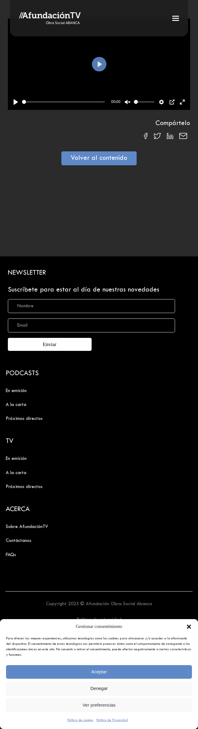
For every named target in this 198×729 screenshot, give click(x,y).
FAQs (11, 555)
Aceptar (99, 671)
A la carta (16, 405)
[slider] (63, 102)
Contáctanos (18, 541)
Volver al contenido (99, 158)
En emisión (16, 391)
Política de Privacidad (112, 720)
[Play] (16, 102)
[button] (189, 627)
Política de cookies (80, 720)
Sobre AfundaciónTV (27, 527)
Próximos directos (24, 419)
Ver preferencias (99, 705)
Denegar (99, 688)
